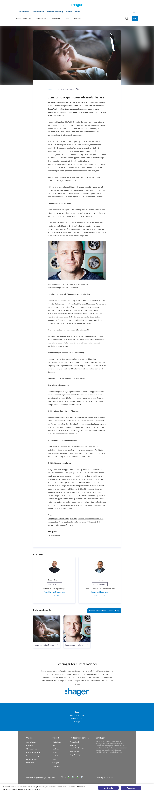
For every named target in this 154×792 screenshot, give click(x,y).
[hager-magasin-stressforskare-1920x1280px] (46, 628)
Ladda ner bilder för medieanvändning (104, 611)
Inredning (51, 525)
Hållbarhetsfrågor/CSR (64, 525)
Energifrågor (53, 518)
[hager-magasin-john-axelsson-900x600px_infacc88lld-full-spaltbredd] (77, 628)
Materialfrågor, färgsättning (70, 522)
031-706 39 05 (100, 595)
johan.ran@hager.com (99, 592)
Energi (83, 522)
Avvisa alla (108, 788)
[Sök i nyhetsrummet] (126, 18)
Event (67, 18)
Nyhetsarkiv (41, 18)
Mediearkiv (55, 18)
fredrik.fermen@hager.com (54, 592)
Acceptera (131, 788)
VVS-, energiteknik (93, 522)
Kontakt (77, 18)
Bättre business (54, 535)
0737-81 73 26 (54, 595)
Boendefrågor (83, 518)
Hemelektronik (63, 518)
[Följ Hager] (135, 18)
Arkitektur (73, 518)
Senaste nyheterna (23, 18)
